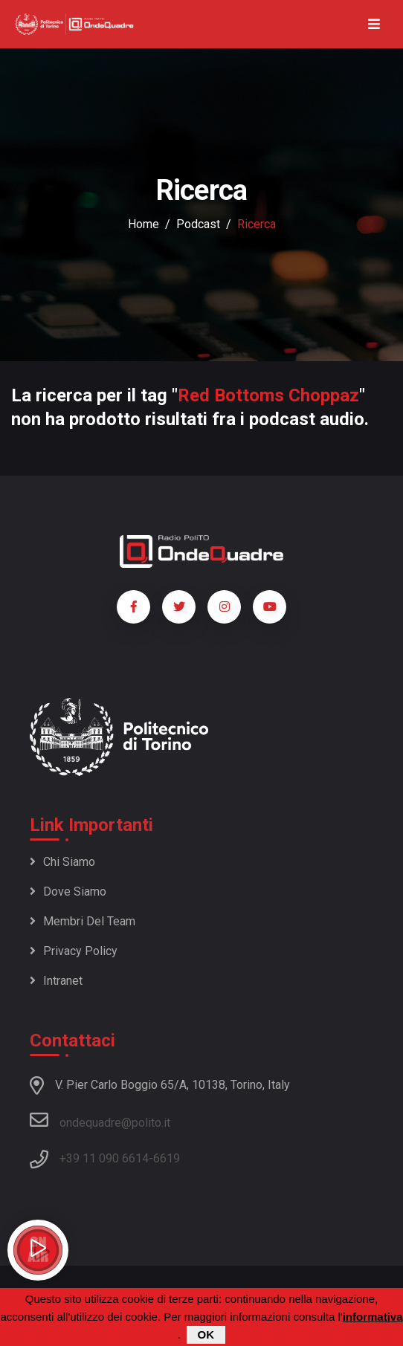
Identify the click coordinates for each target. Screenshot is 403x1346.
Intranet (56, 981)
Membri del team (82, 921)
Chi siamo (62, 862)
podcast (198, 224)
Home (143, 224)
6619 (166, 1158)
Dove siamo (68, 891)
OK (206, 1336)
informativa (373, 1318)
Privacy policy (73, 951)
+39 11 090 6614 (104, 1158)
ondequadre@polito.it (100, 1120)
